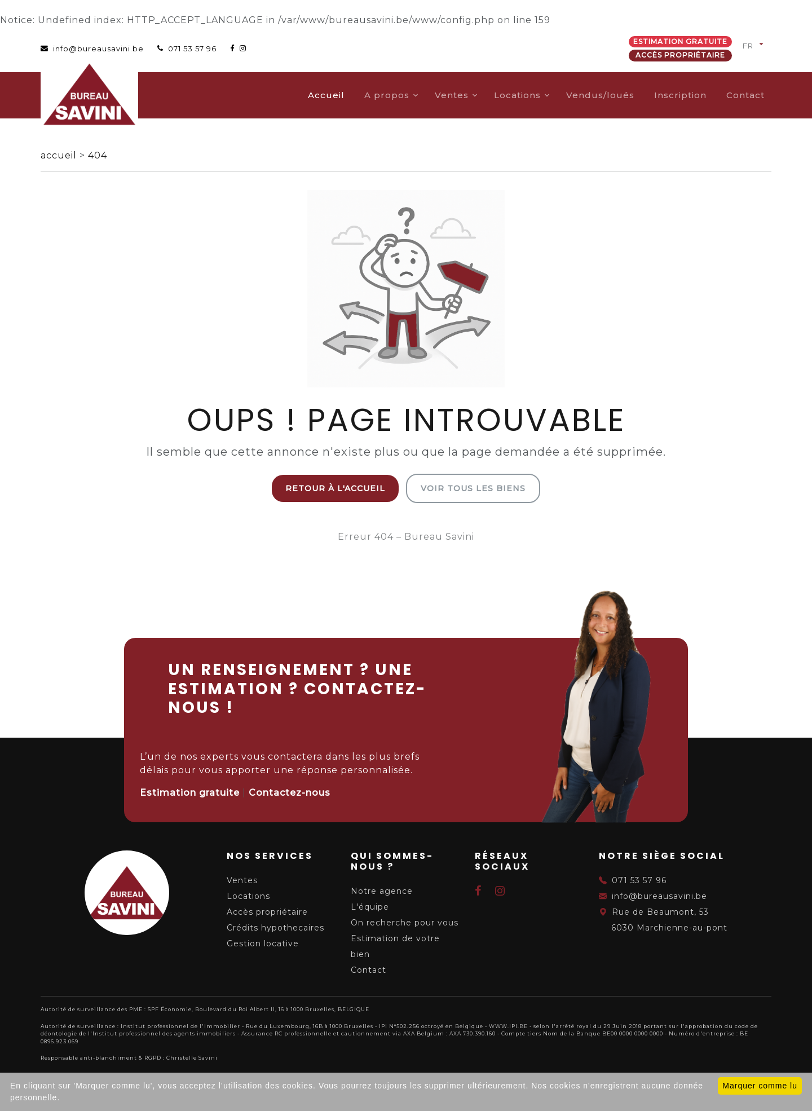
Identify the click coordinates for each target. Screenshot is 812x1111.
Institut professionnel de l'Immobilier (180, 1026)
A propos (386, 95)
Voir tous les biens (473, 488)
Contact (745, 95)
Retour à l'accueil (335, 488)
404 (97, 155)
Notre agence (382, 891)
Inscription (680, 95)
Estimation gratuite (680, 41)
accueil (60, 155)
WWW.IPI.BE (508, 1026)
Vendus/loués (600, 95)
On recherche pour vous (404, 923)
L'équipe (370, 907)
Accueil (326, 95)
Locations (517, 95)
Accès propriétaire (680, 55)
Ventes (452, 95)
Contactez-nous (289, 792)
